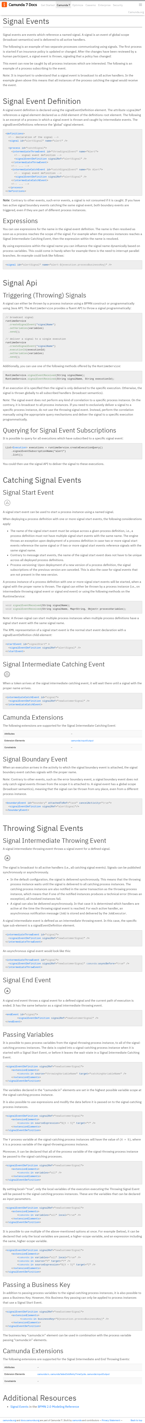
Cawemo (91, 5)
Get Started (48, 5)
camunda (77, 1420)
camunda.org (9, 1420)
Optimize (77, 5)
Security (118, 5)
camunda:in (43, 1374)
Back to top (136, 1420)
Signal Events (19, 1406)
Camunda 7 (63, 5)
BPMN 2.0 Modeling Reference (58, 1406)
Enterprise (104, 5)
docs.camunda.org (30, 1420)
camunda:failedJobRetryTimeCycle (68, 1374)
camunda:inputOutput (82, 740)
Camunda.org (136, 12)
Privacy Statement (111, 1420)
